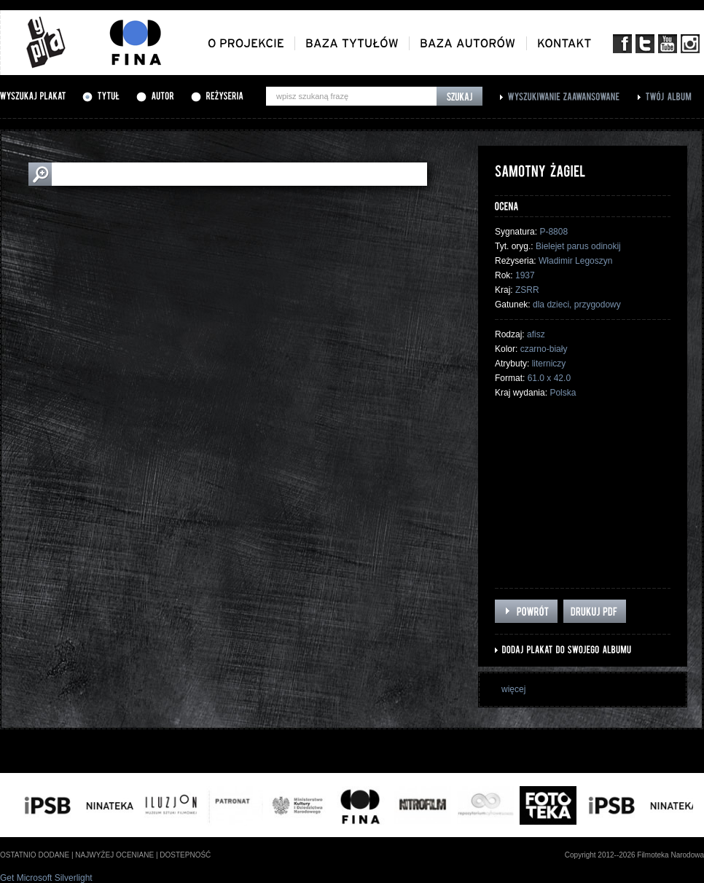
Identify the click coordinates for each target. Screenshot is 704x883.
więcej (513, 689)
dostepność (185, 855)
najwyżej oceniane (114, 855)
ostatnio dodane (34, 855)
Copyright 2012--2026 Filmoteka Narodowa (634, 855)
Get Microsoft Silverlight (46, 878)
